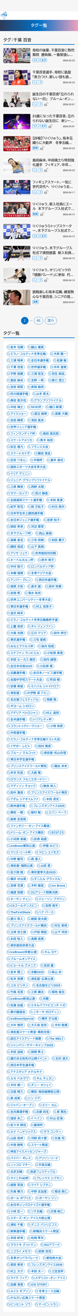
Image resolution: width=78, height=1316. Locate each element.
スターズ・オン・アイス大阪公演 (30, 1218)
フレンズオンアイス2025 (48, 805)
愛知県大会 (53, 1258)
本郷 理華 (16, 573)
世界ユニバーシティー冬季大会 (30, 599)
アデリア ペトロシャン (24, 712)
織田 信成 (16, 546)
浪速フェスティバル (43, 1171)
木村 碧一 (16, 1085)
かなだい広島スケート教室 (27, 1297)
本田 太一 (37, 1271)
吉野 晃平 (51, 905)
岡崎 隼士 (37, 1052)
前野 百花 (44, 1251)
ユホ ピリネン (19, 985)
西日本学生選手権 (22, 1065)
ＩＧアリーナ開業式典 (44, 892)
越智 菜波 (16, 1185)
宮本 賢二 (16, 972)
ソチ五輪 (36, 1211)
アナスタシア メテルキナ (26, 1071)
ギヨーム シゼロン (22, 706)
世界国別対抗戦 (45, 553)
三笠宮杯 (58, 1271)
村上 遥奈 (52, 712)
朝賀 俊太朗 (39, 919)
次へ (50, 320)
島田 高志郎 (51, 433)
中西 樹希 (16, 1145)
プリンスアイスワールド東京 (49, 792)
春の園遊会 (17, 1012)
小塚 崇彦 (56, 726)
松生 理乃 (16, 446)
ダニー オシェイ (41, 1085)
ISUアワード (52, 1244)
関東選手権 (17, 1231)
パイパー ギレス (20, 1158)
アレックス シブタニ (49, 1178)
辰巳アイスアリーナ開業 (25, 1038)
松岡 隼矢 (37, 1238)
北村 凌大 (61, 1058)
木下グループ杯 (20, 533)
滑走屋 (14, 693)
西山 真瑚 (45, 533)
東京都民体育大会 (22, 945)
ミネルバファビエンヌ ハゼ (48, 1005)
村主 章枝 (60, 925)
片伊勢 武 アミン (38, 693)
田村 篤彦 (44, 746)
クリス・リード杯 (20, 852)
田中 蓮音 (16, 792)
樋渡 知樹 (16, 892)
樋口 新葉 (55, 407)
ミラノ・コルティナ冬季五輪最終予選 (34, 619)
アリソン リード (48, 1158)
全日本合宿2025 (21, 666)
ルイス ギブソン (20, 1291)
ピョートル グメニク (23, 965)
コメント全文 (39, 60)
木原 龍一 (60, 353)
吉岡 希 (15, 593)
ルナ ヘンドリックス (23, 1131)
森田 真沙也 (18, 400)
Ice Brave (58, 885)
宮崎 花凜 (16, 885)
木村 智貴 (61, 1025)
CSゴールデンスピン (23, 905)
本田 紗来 (16, 1238)
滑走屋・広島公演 (42, 978)
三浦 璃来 (16, 360)
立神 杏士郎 (18, 932)
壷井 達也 (56, 460)
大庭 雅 (36, 772)
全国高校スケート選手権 (26, 500)
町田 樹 (55, 679)
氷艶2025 (37, 972)
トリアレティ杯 (42, 719)
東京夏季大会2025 (43, 872)
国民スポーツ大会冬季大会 (28, 467)
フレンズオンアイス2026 (46, 1264)
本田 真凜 (56, 500)
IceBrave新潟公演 (22, 998)
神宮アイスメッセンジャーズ (28, 1151)
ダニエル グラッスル (47, 879)
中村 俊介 (16, 566)
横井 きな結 (49, 1018)
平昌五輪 (45, 1164)
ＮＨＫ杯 (36, 407)
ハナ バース (46, 912)
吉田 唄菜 (16, 387)
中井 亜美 (60, 367)
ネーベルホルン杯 (21, 560)
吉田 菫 (49, 965)
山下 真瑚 (37, 546)
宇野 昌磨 (16, 373)
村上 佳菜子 (44, 606)
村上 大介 (16, 1271)
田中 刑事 (55, 586)
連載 (35, 302)
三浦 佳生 (37, 373)
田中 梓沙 (60, 633)
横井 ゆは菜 (18, 879)
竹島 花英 (16, 992)
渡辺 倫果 (40, 413)
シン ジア (34, 1098)
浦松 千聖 (16, 1224)
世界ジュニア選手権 (23, 427)
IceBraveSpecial (22, 1018)
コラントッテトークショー (26, 726)
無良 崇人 (49, 786)
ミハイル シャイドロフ (45, 686)
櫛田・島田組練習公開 (45, 1091)
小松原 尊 (46, 666)
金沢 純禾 (16, 613)
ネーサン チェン (20, 899)
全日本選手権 (40, 360)
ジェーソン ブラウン (52, 899)
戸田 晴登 (40, 932)
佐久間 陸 (16, 872)
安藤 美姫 (16, 686)
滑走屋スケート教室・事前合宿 (30, 1032)
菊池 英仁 (61, 1191)
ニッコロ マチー (20, 1164)
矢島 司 (59, 1138)
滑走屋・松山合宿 (55, 752)
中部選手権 (17, 732)
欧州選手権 (17, 805)
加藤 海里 (16, 1284)
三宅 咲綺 (37, 540)
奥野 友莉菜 (18, 819)
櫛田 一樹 (16, 812)
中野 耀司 (16, 859)
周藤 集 (51, 699)
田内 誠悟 (49, 659)
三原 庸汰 (37, 992)
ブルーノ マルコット (23, 752)
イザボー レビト (20, 746)
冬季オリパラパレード (24, 1258)
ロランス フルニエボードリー (29, 779)
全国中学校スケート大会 (26, 679)
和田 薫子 (58, 540)
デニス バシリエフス (44, 1224)
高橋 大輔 (61, 413)
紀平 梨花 (16, 506)
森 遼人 (36, 859)
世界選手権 (38, 367)
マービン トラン (48, 1304)
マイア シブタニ (41, 1185)
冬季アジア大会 (41, 573)
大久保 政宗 (39, 1025)
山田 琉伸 (16, 1138)
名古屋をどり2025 (48, 985)
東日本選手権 (19, 606)
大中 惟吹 (16, 1025)
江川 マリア (38, 633)
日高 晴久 (16, 1091)
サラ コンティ (52, 1131)
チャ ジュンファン (42, 626)
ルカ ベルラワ (19, 1078)
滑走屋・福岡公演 (21, 865)
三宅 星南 (39, 639)
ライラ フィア (18, 1278)
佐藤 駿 (62, 360)
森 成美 (15, 1098)
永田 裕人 (16, 938)
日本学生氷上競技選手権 (26, 513)
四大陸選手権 (19, 393)
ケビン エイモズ (49, 852)
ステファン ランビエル (24, 653)
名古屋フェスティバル (24, 699)
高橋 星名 (16, 540)
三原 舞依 (16, 486)
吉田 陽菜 (16, 420)
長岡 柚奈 (37, 387)
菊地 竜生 (58, 992)
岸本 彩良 (16, 772)
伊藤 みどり (50, 845)
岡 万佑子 (37, 506)
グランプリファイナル (48, 400)
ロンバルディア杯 (42, 566)
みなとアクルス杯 (21, 646)
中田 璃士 (16, 407)
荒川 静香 (41, 493)
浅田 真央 (37, 420)
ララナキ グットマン (23, 1244)
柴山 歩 (56, 972)
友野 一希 (37, 380)
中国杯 (38, 460)
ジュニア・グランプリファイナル (30, 480)
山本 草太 (42, 393)
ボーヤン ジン (48, 1198)
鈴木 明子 (47, 560)
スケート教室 (39, 1145)
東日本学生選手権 (22, 759)
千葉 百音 (16, 367)
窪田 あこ (16, 1118)
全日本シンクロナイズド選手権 (30, 1204)
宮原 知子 (53, 520)
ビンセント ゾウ (20, 1304)
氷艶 (46, 998)
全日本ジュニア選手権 (24, 520)
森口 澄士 (58, 380)
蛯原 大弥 (16, 586)
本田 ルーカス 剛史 (23, 659)
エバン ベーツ (58, 812)
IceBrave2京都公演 (23, 952)
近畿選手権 (17, 672)
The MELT (56, 1038)
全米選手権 (17, 719)
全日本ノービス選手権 (47, 672)
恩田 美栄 (16, 1264)
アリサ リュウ (18, 553)
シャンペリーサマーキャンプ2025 (31, 1045)
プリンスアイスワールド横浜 (28, 925)
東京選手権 (17, 639)
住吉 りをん (18, 460)
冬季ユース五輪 (49, 1291)
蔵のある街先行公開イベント (29, 1058)
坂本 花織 (16, 347)
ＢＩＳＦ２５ (58, 832)
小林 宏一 (16, 1211)
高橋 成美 (37, 938)
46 (38, 320)
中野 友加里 (39, 1191)
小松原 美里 (55, 653)
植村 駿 (36, 812)
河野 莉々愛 (39, 1138)
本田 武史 (52, 799)
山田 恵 (45, 865)
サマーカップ (18, 493)
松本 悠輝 (16, 978)
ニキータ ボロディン (46, 1012)
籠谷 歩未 (60, 766)
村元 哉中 (58, 506)
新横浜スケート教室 (46, 1231)
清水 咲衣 (34, 593)
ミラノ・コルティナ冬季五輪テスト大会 (35, 739)
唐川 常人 (16, 919)
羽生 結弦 (58, 373)
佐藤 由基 (16, 1005)
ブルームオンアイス (23, 959)
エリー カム (49, 1105)
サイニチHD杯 (19, 1178)
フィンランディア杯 (22, 433)
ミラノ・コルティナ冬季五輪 (28, 353)
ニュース (37, 82)
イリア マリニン (20, 473)
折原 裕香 (40, 839)
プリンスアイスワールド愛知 (28, 766)
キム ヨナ (51, 952)
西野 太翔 (37, 486)
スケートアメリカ (21, 440)
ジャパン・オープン (22, 1105)
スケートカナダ (20, 453)
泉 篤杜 (62, 1111)
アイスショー (18, 413)
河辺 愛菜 (37, 526)
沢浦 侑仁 (57, 1211)
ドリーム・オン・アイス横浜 (27, 832)
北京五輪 (16, 1171)
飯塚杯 (38, 1125)
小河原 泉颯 (18, 839)
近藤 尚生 (42, 1111)
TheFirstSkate (20, 912)
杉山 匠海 (56, 1118)
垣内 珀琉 (47, 646)
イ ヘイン (36, 1118)
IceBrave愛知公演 (22, 845)
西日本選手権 (48, 579)
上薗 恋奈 (16, 626)
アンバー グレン (20, 579)
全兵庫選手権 (19, 1111)
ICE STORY (39, 1284)
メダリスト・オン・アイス (50, 1278)
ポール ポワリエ (20, 1198)
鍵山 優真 (37, 347)
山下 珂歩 (61, 932)
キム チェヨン (45, 1078)
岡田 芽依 (16, 526)
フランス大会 (39, 446)
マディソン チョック (23, 786)
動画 (35, 148)
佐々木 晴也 (18, 1125)
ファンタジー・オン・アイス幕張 (30, 826)
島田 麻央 (16, 380)
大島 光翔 (16, 633)
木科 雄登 (37, 885)
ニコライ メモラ (20, 1251)
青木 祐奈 (46, 440)
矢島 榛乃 (16, 1191)
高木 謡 (36, 586)
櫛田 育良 (44, 453)
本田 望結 (16, 1052)
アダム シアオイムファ (24, 799)
